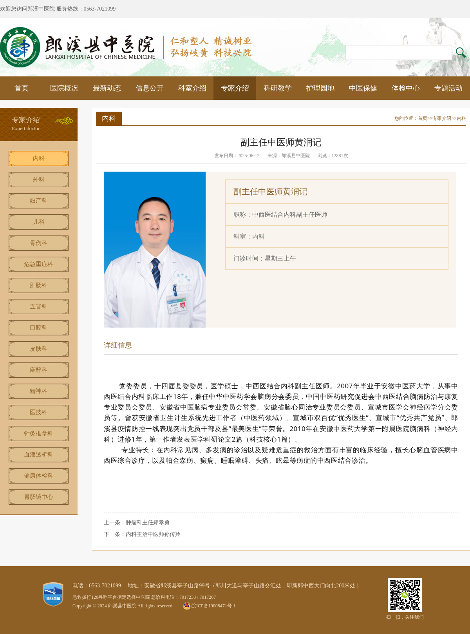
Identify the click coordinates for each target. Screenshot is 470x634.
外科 (39, 179)
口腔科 (38, 327)
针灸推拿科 (38, 433)
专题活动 (448, 88)
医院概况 (64, 88)
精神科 (38, 391)
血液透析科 (38, 454)
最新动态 (107, 88)
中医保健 (363, 88)
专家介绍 (235, 88)
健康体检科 (38, 476)
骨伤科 (38, 243)
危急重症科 (38, 264)
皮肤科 (38, 349)
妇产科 (38, 200)
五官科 (38, 306)
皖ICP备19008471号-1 (214, 606)
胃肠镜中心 (38, 497)
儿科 (39, 222)
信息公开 (150, 88)
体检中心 (406, 88)
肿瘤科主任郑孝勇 (148, 522)
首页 (21, 88)
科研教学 (278, 88)
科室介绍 (192, 88)
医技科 (38, 412)
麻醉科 (38, 370)
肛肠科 (38, 285)
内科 (39, 158)
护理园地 (320, 88)
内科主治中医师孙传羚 (153, 534)
